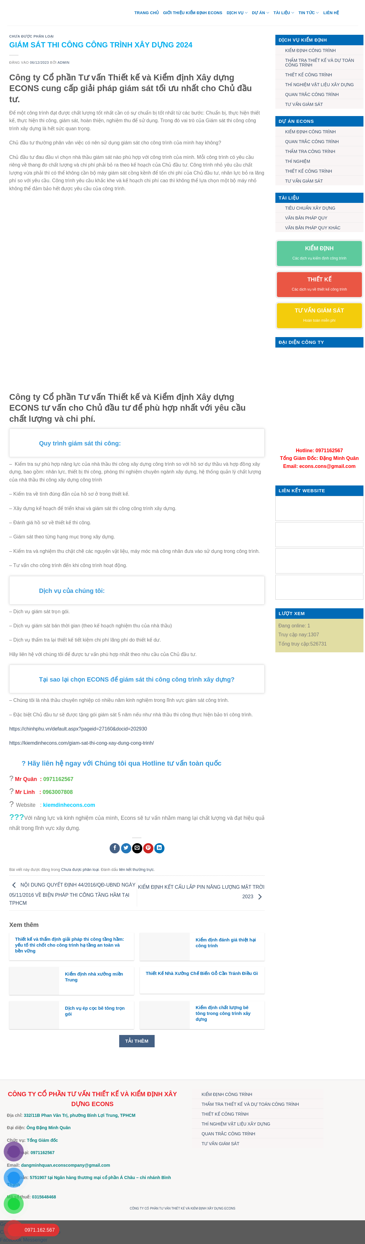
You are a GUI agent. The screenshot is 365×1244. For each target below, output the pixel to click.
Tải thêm (136, 1041)
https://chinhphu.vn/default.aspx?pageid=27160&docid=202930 (78, 728)
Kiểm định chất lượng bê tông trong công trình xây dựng (223, 1013)
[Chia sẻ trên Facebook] (115, 848)
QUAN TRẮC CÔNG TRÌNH (312, 94)
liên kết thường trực (136, 869)
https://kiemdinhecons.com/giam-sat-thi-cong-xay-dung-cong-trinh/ (81, 743)
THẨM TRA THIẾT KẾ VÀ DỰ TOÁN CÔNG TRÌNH (319, 62)
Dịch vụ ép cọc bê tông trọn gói (95, 1011)
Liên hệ (331, 12)
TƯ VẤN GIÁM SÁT (304, 104)
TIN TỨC (308, 13)
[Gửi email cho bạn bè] (137, 848)
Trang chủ (147, 12)
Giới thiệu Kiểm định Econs (192, 12)
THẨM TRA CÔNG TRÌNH (310, 151)
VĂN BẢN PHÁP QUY (306, 217)
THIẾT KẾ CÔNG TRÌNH (308, 74)
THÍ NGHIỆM (297, 161)
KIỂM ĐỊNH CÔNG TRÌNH (310, 50)
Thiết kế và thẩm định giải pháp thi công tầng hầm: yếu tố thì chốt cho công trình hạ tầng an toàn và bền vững (69, 945)
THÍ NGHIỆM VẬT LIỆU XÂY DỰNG (319, 84)
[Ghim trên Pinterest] (148, 848)
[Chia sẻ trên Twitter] (126, 848)
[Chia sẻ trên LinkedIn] (159, 848)
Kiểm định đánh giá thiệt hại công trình (226, 942)
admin (64, 62)
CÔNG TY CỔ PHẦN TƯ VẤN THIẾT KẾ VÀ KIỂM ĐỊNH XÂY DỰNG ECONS (182, 1208)
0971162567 (58, 779)
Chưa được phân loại (31, 36)
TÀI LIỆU (284, 13)
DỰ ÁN (260, 13)
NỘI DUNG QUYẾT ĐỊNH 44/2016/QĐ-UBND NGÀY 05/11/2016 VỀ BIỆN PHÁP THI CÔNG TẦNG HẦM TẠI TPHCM (72, 894)
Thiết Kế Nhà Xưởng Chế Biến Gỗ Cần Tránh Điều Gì (202, 973)
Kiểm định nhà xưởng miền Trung (94, 977)
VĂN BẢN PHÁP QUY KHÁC (313, 227)
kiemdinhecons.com (69, 805)
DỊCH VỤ (237, 13)
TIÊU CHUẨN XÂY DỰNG (310, 208)
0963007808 (58, 792)
